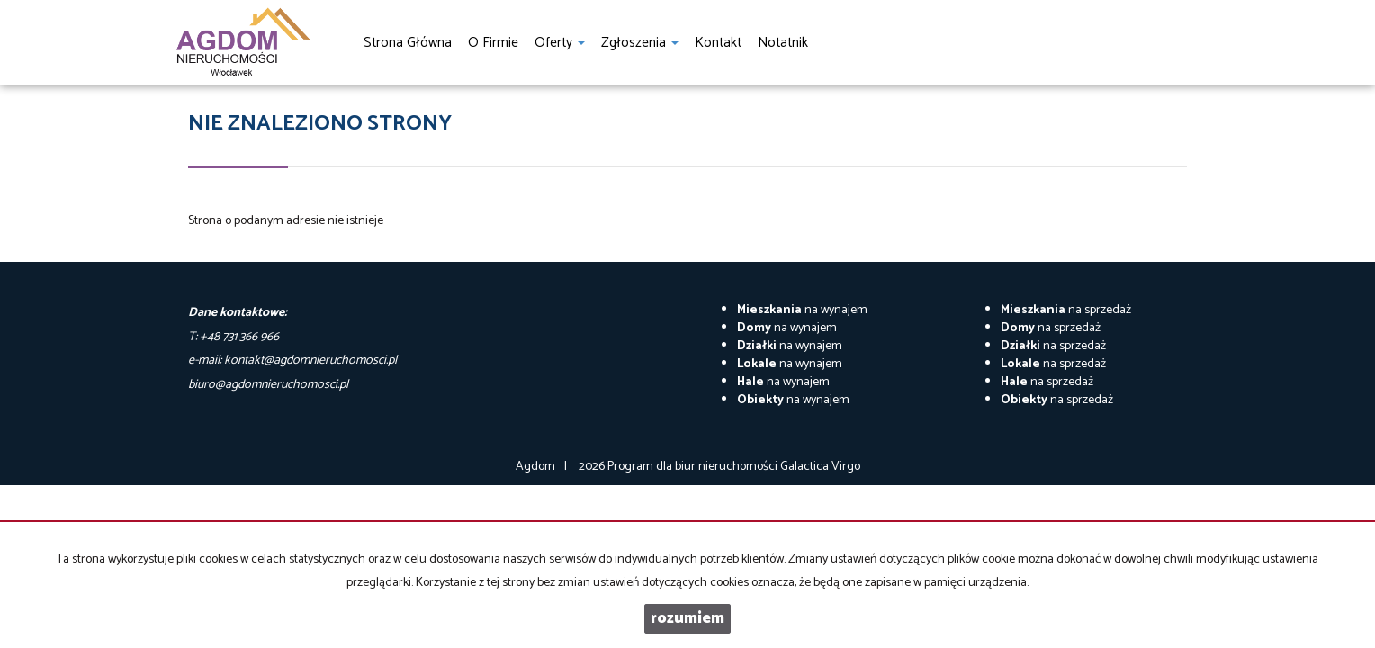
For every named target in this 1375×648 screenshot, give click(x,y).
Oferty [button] (560, 43)
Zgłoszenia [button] (640, 43)
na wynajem (802, 310)
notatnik (783, 43)
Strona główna (408, 43)
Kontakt (718, 43)
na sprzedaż (1066, 310)
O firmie (493, 43)
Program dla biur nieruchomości (693, 466)
